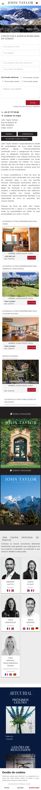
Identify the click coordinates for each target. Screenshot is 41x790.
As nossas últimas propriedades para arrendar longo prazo (19, 267)
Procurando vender (12, 81)
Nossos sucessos (10, 356)
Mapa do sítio (23, 767)
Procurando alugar (31, 81)
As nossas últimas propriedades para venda (19, 222)
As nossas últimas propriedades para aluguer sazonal (19, 312)
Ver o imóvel (31, 257)
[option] (20, 245)
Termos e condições (9, 767)
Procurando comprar (31, 77)
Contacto (33, 767)
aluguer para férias (16, 139)
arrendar (27, 134)
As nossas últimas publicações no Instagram (20, 401)
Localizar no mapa (11, 116)
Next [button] (35, 242)
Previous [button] (6, 242)
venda (8, 134)
